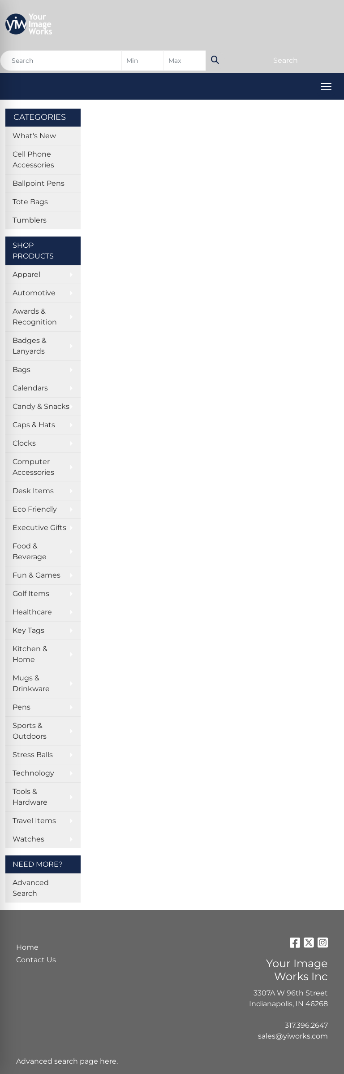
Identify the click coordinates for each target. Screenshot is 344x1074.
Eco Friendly (35, 509)
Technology (33, 773)
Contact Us (36, 960)
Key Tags (28, 630)
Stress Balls (33, 754)
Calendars (30, 388)
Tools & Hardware (30, 797)
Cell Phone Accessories (33, 159)
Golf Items (31, 593)
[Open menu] (326, 87)
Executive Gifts (39, 527)
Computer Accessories (33, 467)
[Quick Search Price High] (184, 60)
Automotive (34, 293)
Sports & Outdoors (30, 731)
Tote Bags (30, 201)
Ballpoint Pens (38, 183)
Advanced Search (31, 888)
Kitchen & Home (30, 654)
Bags (21, 369)
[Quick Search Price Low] (142, 60)
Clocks (24, 443)
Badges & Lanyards (30, 345)
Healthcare (32, 612)
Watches (28, 839)
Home (27, 947)
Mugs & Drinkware (31, 683)
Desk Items (33, 491)
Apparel (26, 274)
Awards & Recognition (35, 316)
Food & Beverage (30, 551)
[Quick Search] (61, 60)
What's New (34, 136)
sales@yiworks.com (293, 1036)
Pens (21, 707)
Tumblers (30, 220)
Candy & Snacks (41, 406)
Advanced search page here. (67, 1061)
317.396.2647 (306, 1025)
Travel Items (34, 820)
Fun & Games (36, 575)
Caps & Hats (34, 425)
